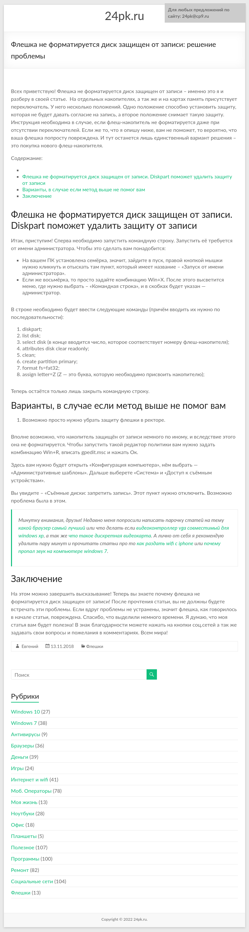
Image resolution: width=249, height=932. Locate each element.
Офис (17, 824)
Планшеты (24, 836)
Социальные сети (32, 881)
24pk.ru (124, 15)
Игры (17, 768)
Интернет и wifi (29, 779)
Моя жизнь (24, 802)
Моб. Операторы (31, 791)
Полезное (22, 847)
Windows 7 (24, 723)
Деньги (19, 757)
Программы (25, 858)
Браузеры (22, 745)
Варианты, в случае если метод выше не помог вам (83, 189)
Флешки (94, 646)
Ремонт (20, 870)
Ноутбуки (22, 813)
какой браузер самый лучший (51, 527)
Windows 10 (25, 711)
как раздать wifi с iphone (165, 543)
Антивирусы (25, 734)
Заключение (37, 196)
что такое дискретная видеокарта (109, 535)
